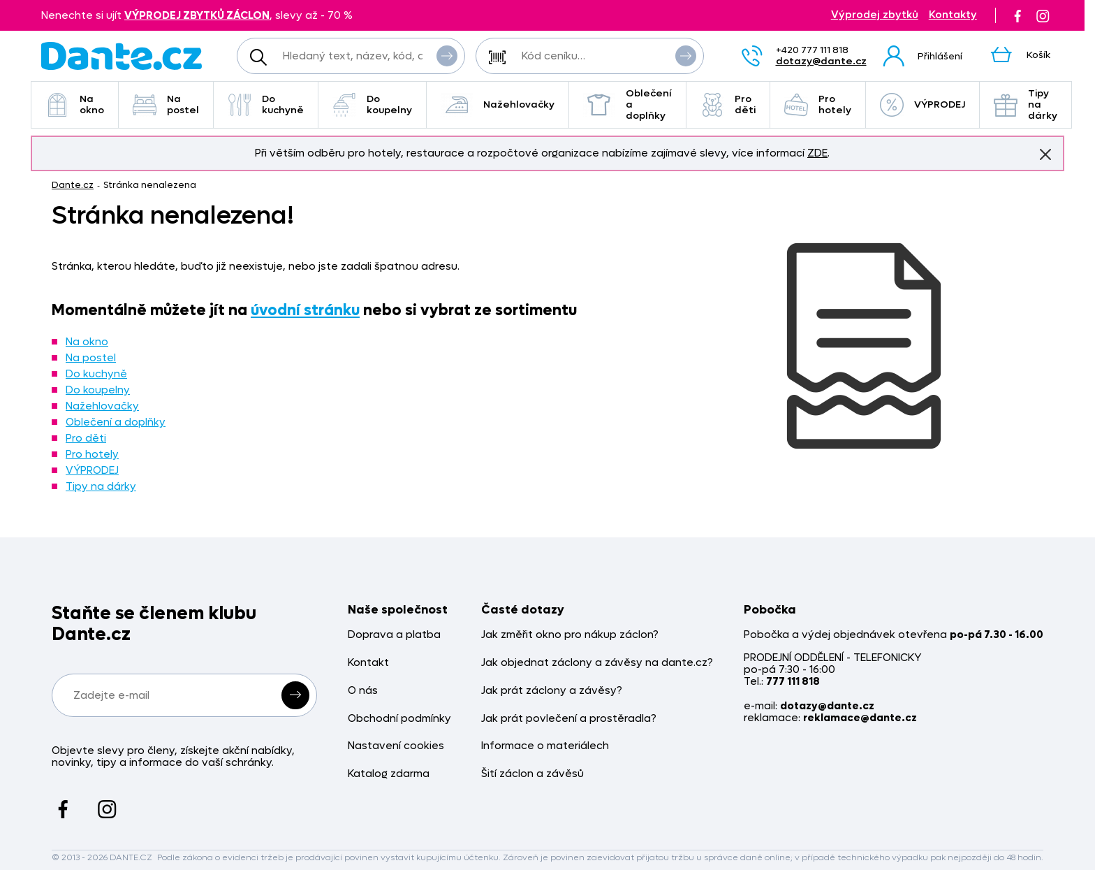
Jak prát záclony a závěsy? (551, 691)
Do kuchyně (266, 104)
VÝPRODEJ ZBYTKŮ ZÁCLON (197, 15)
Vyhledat (447, 55)
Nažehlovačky (497, 105)
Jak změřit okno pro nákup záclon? (570, 635)
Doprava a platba (394, 635)
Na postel (166, 104)
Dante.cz (73, 185)
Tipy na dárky (1025, 104)
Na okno (74, 104)
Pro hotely (817, 104)
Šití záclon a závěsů (532, 774)
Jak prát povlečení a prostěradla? (568, 719)
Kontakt (368, 663)
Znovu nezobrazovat (1045, 154)
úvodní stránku (305, 310)
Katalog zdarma (388, 774)
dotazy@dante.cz (821, 61)
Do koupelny (372, 104)
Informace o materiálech (545, 746)
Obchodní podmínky (399, 719)
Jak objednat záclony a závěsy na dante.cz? (597, 663)
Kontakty (953, 15)
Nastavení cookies (396, 746)
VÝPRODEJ (922, 105)
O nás (363, 691)
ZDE (817, 153)
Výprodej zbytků (874, 15)
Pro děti (728, 104)
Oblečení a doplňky (627, 104)
